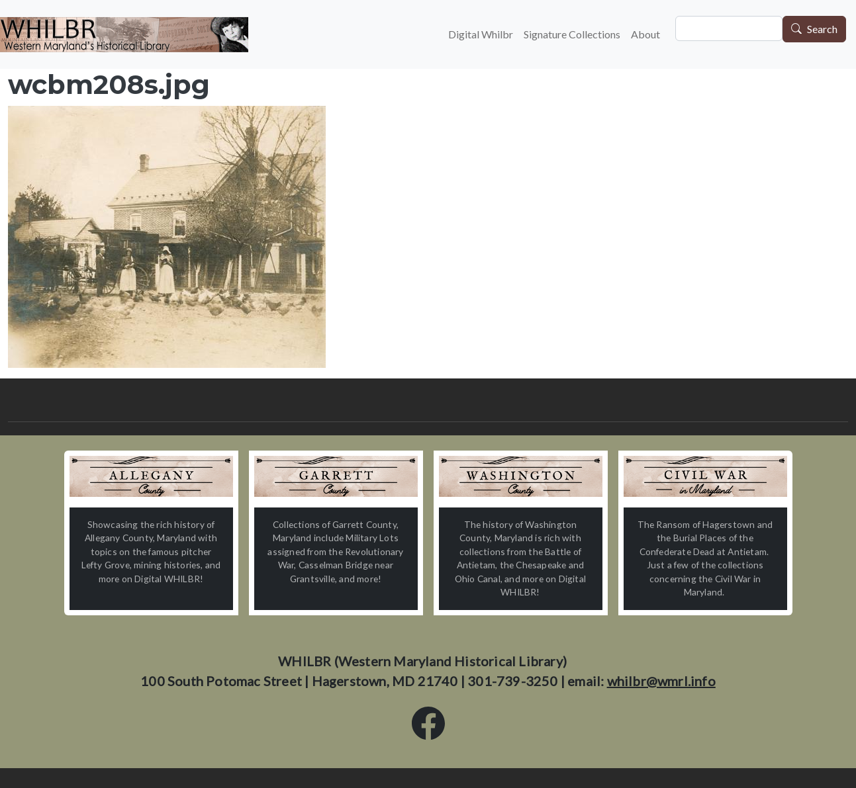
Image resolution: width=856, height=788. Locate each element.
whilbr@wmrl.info (661, 681)
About (645, 34)
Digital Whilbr (480, 34)
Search (822, 29)
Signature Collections (572, 34)
